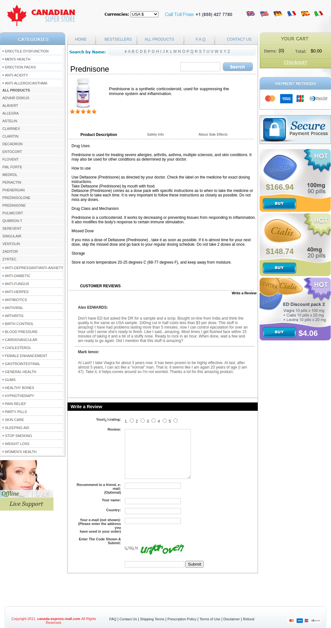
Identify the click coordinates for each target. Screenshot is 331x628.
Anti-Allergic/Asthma (26, 83)
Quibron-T (12, 221)
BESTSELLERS (118, 39)
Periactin (12, 182)
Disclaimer (231, 619)
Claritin (11, 136)
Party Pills (16, 412)
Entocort (12, 152)
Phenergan (14, 190)
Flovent (11, 159)
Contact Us (128, 619)
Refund (248, 619)
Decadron (13, 144)
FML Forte (12, 167)
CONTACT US (239, 39)
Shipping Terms (152, 619)
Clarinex (11, 129)
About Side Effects (212, 134)
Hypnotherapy (19, 396)
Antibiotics (16, 300)
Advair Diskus (16, 98)
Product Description (98, 134)
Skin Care (14, 420)
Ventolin (11, 244)
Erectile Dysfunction (27, 51)
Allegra (11, 113)
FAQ (113, 619)
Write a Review (244, 293)
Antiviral (14, 308)
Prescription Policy (181, 619)
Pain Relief (15, 404)
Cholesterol (18, 348)
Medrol (10, 175)
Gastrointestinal (22, 364)
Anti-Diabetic (17, 276)
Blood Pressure (21, 332)
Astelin (10, 121)
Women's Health (20, 452)
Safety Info (155, 134)
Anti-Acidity (16, 75)
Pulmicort (13, 213)
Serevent (12, 228)
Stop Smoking (18, 436)
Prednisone (14, 205)
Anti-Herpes (17, 292)
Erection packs (20, 67)
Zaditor (10, 251)
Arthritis (14, 316)
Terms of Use (209, 619)
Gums (10, 380)
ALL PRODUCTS (159, 39)
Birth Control (19, 324)
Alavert (10, 105)
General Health (20, 372)
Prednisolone (16, 198)
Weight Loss (17, 444)
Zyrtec (10, 259)
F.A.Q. (201, 39)
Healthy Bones (19, 388)
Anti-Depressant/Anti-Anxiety (34, 268)
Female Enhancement (26, 356)
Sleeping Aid (17, 428)
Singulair (12, 236)
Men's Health (18, 59)
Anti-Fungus (17, 284)
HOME (81, 39)
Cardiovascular (21, 340)
